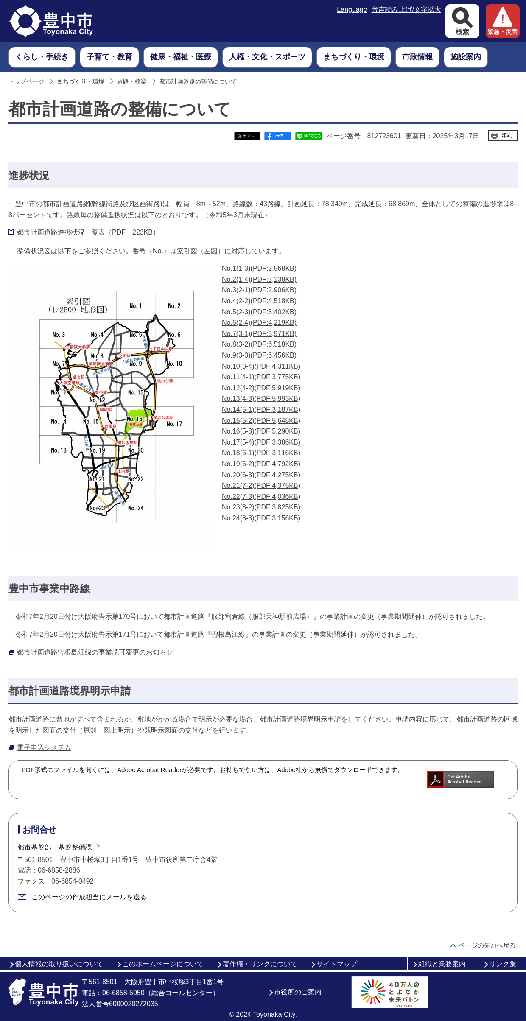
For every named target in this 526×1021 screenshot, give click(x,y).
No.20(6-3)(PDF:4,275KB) (261, 474)
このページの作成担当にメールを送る (89, 897)
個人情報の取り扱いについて (59, 964)
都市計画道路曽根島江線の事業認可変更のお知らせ (95, 652)
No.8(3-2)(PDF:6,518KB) (259, 344)
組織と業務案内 (442, 964)
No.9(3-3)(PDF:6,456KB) (259, 355)
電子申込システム (44, 747)
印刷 (506, 135)
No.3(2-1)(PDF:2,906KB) (259, 290)
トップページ (26, 81)
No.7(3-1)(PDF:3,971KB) (259, 333)
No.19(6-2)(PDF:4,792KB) (261, 463)
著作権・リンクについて (260, 964)
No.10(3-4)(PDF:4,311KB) (261, 366)
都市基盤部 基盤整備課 (54, 847)
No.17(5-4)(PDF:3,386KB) (261, 442)
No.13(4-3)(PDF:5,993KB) (261, 398)
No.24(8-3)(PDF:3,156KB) (261, 518)
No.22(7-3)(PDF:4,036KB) (261, 496)
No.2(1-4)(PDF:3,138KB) (259, 279)
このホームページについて (163, 964)
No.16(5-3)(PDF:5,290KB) (261, 431)
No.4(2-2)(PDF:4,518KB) (259, 301)
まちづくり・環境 (80, 81)
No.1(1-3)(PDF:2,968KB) (259, 268)
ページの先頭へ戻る (487, 945)
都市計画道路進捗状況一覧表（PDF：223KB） (88, 232)
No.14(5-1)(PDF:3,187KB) (261, 409)
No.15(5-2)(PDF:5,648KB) (261, 420)
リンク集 (502, 964)
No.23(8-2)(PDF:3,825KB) (261, 507)
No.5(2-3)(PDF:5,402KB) (259, 312)
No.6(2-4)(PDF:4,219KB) (259, 322)
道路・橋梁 (132, 81)
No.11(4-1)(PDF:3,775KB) (261, 376)
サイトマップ (336, 964)
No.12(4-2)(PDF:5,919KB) (261, 388)
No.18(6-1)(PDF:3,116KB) (261, 452)
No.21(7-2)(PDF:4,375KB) (261, 485)
